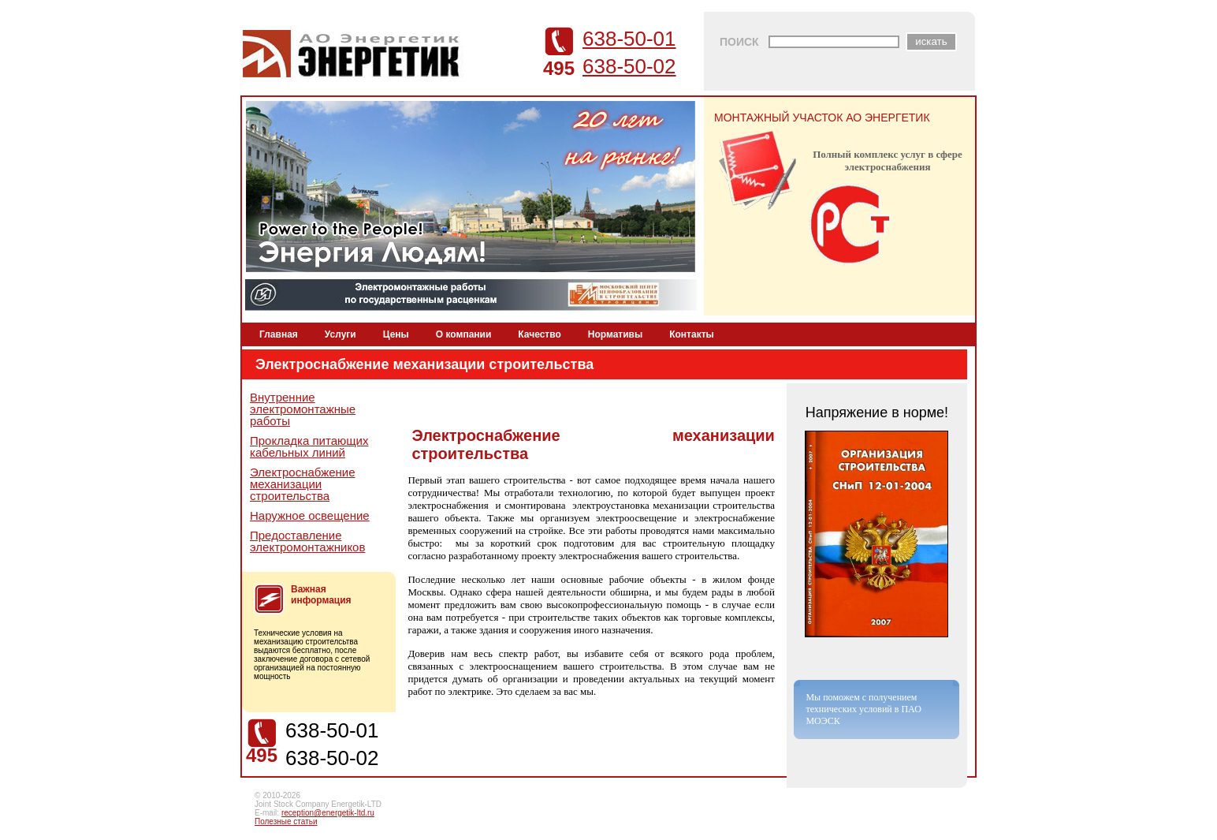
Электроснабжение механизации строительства (302, 483)
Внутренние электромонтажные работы (302, 408)
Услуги (340, 334)
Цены (396, 334)
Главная (278, 334)
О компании (464, 334)
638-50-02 (629, 66)
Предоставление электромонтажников (307, 541)
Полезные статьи (286, 821)
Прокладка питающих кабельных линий (309, 446)
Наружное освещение (310, 515)
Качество (539, 334)
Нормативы (615, 334)
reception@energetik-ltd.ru (327, 812)
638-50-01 (629, 38)
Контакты (691, 334)
